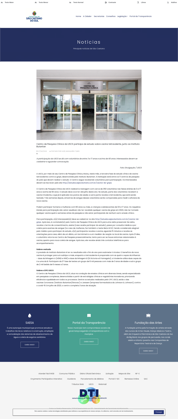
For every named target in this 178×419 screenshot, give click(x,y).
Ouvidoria (71, 379)
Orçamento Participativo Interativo (46, 379)
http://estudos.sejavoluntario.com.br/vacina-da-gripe (87, 183)
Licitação (110, 373)
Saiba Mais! (30, 345)
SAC (146, 379)
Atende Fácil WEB (46, 373)
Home (78, 16)
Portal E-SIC (114, 379)
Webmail (102, 384)
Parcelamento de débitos (92, 379)
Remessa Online (132, 379)
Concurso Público (67, 373)
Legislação (122, 16)
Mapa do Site (124, 373)
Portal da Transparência (140, 16)
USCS (91, 384)
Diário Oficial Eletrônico (90, 373)
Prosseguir (159, 412)
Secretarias (99, 16)
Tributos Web (78, 384)
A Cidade (87, 16)
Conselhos (111, 16)
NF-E (137, 373)
